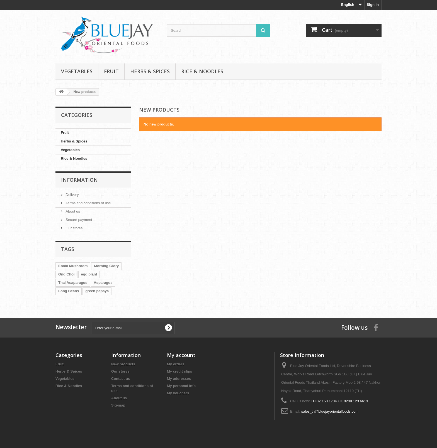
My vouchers (178, 393)
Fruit (111, 71)
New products (123, 364)
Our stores (73, 228)
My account (181, 355)
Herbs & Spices (150, 71)
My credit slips (179, 371)
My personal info (181, 386)
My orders (175, 364)
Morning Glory (106, 266)
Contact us (120, 378)
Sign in (373, 5)
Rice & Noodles (202, 71)
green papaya (97, 291)
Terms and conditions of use (88, 203)
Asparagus (103, 282)
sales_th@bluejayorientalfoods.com (329, 411)
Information (79, 179)
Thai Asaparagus (72, 282)
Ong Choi (66, 274)
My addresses (179, 378)
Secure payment (78, 220)
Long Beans (68, 291)
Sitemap (118, 405)
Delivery (72, 195)
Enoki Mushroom (73, 266)
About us (72, 211)
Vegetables (77, 71)
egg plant (89, 274)
